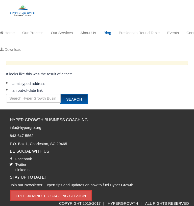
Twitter (20, 164)
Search (74, 99)
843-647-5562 (21, 135)
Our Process (32, 33)
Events (173, 33)
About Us (88, 33)
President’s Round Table (139, 33)
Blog (107, 33)
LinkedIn (22, 170)
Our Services (62, 33)
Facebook (23, 159)
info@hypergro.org (25, 127)
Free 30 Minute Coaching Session (51, 196)
